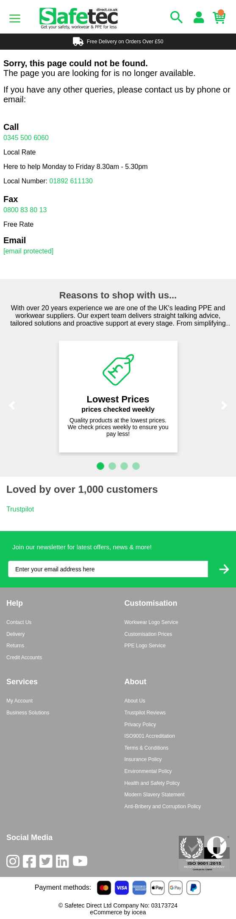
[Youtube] (81, 863)
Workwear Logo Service (151, 622)
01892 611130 (71, 181)
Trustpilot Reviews (145, 713)
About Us (135, 701)
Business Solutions (27, 713)
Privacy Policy (140, 725)
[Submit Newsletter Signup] (224, 569)
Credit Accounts (24, 657)
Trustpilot (20, 509)
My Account (19, 701)
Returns (15, 646)
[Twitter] (47, 863)
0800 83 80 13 (25, 210)
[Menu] (14, 18)
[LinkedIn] (64, 863)
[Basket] (221, 17)
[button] (11, 405)
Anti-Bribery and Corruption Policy (163, 806)
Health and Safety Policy (152, 783)
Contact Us (18, 622)
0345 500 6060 (26, 137)
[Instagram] (14, 863)
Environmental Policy (148, 771)
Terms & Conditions (147, 748)
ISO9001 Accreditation (150, 736)
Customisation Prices (148, 634)
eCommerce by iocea (118, 912)
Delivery (15, 634)
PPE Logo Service (145, 646)
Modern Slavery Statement (155, 795)
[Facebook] (31, 863)
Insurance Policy (143, 759)
